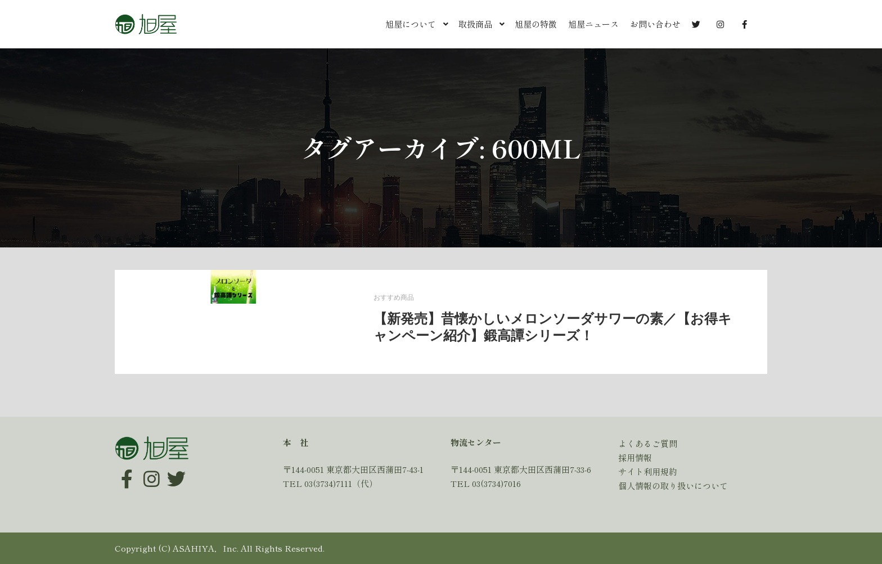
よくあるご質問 (647, 443)
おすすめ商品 (394, 297)
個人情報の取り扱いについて (673, 485)
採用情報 (635, 457)
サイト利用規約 (647, 471)
